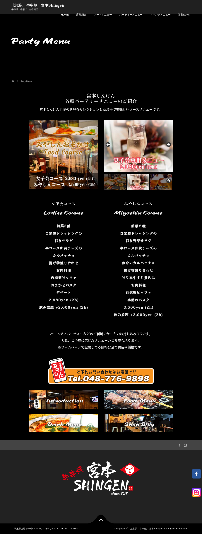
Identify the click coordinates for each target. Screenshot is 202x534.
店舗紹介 (81, 14)
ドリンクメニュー (160, 14)
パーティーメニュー (131, 14)
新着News (184, 14)
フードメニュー (103, 14)
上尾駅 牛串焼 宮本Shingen (37, 5)
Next (168, 145)
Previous (108, 145)
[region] (138, 155)
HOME (65, 14)
